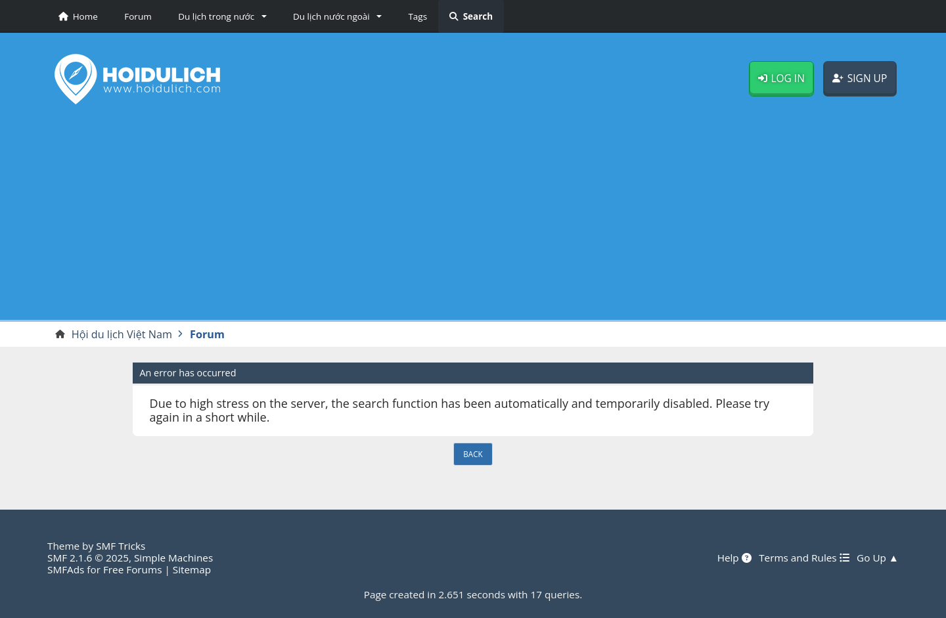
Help (734, 557)
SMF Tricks (120, 545)
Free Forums (132, 569)
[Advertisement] (473, 217)
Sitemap (192, 569)
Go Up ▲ (878, 557)
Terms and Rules (804, 557)
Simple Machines (173, 557)
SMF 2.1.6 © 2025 (88, 557)
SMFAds (65, 569)
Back (472, 454)
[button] (220, 16)
